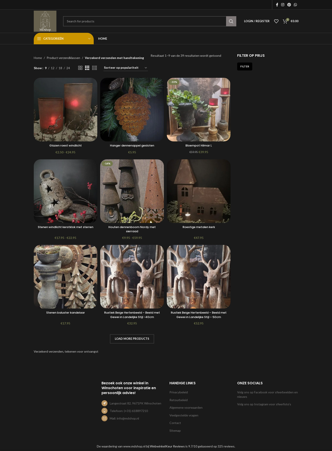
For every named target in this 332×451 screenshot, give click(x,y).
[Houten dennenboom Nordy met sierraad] (132, 191)
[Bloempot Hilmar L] (199, 109)
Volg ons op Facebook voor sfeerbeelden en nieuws (267, 394)
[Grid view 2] (80, 68)
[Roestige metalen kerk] (199, 191)
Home (38, 58)
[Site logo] (45, 21)
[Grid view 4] (94, 68)
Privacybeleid (178, 392)
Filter (244, 66)
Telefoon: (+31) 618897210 (129, 411)
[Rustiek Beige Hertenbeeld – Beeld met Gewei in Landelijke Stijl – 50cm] (199, 277)
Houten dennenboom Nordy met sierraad (132, 228)
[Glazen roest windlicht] (65, 109)
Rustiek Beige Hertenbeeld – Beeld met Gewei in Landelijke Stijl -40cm (132, 314)
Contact (175, 423)
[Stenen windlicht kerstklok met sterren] (65, 191)
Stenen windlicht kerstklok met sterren (65, 228)
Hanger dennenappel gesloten (132, 144)
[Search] (149, 21)
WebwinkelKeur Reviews (167, 446)
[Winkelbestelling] (125, 68)
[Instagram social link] (283, 4)
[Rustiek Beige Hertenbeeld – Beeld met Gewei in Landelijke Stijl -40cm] (132, 277)
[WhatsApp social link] (295, 4)
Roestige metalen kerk (199, 226)
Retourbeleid (178, 400)
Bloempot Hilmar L (199, 144)
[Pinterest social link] (289, 4)
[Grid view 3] (87, 68)
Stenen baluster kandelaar (65, 312)
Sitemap (175, 430)
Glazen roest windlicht (65, 144)
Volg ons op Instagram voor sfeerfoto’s (264, 404)
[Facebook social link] (277, 4)
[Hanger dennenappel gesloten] (132, 109)
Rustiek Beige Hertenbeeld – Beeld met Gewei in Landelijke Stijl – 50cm (199, 314)
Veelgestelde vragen (183, 415)
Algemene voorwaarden (186, 407)
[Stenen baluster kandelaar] (65, 277)
